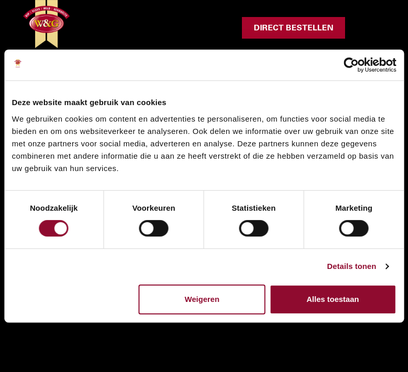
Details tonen (351, 266)
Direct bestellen (293, 28)
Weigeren (202, 299)
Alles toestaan (332, 299)
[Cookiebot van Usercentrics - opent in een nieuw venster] (351, 65)
